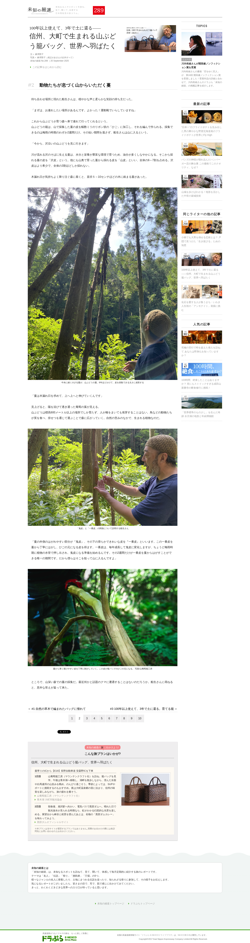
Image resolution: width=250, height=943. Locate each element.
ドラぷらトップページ (143, 903)
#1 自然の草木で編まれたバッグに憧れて (59, 708)
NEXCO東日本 (184, 935)
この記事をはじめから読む (47, 67)
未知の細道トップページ (110, 903)
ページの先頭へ (204, 924)
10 (139, 718)
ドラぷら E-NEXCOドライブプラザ (157, 935)
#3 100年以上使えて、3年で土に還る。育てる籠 (142, 708)
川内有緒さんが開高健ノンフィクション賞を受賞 (200, 65)
